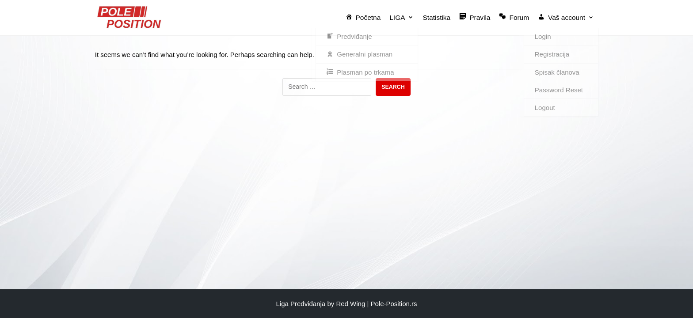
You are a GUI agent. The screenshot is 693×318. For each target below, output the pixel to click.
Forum (515, 16)
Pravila (476, 16)
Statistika (439, 17)
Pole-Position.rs (393, 303)
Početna (367, 16)
